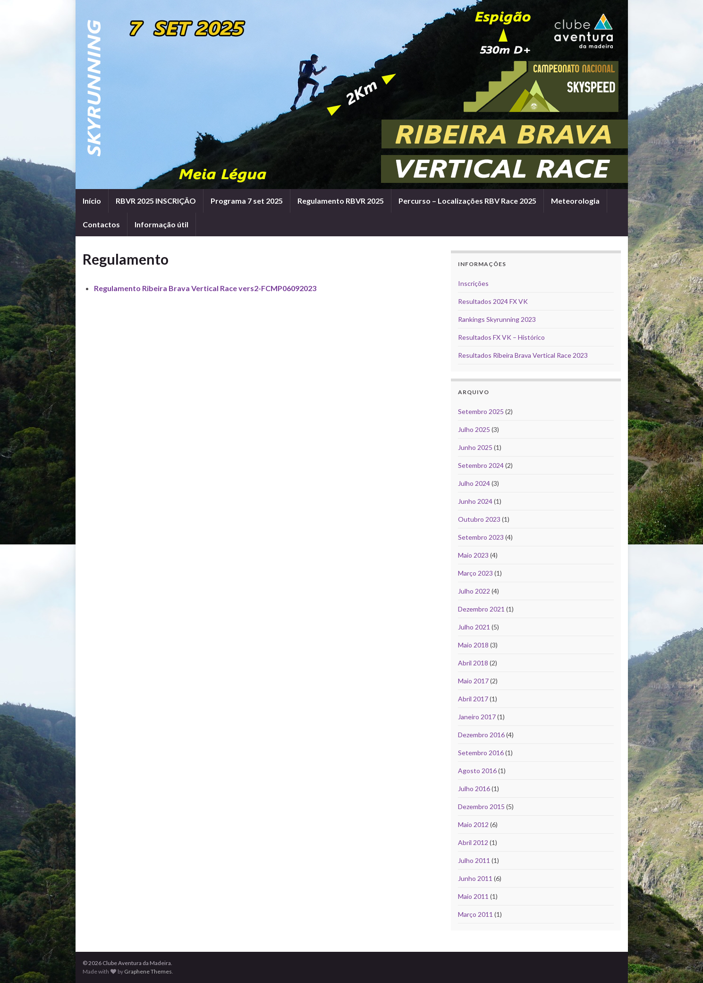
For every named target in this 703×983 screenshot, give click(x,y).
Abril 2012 (473, 842)
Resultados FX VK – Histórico (501, 337)
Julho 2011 (474, 860)
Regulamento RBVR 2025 (340, 200)
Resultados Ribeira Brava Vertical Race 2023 (523, 355)
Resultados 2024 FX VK (493, 301)
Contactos (101, 224)
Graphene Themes (148, 971)
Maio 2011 (473, 896)
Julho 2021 (474, 627)
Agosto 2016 (477, 771)
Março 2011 (475, 914)
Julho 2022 (474, 591)
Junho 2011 (475, 878)
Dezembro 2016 (481, 735)
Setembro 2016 (481, 753)
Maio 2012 (473, 824)
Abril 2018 (473, 663)
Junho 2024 (475, 501)
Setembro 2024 (481, 465)
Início (92, 200)
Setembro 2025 (481, 411)
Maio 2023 (473, 555)
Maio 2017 (473, 681)
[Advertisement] (259, 327)
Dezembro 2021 (481, 609)
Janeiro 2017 (477, 717)
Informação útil (161, 224)
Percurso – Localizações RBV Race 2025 (467, 200)
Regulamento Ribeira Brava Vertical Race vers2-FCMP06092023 (205, 288)
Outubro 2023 (479, 519)
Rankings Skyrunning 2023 (497, 319)
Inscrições (473, 283)
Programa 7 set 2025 (247, 200)
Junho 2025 (475, 447)
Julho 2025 (474, 429)
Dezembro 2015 (481, 806)
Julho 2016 (474, 789)
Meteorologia (575, 200)
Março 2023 (475, 573)
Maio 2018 (473, 645)
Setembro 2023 (481, 537)
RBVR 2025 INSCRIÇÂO (156, 200)
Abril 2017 (473, 699)
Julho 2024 (474, 483)
